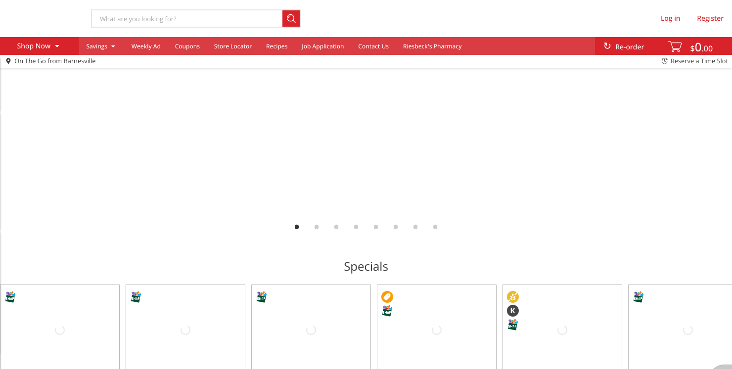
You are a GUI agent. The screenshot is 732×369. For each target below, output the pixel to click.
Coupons (187, 46)
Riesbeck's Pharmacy (432, 46)
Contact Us (373, 46)
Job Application (323, 46)
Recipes (276, 46)
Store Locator (233, 46)
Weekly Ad (146, 46)
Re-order (629, 47)
